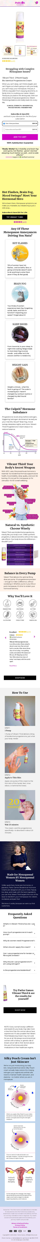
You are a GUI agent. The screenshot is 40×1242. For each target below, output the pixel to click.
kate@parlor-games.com (22, 1238)
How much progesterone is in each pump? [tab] (17, 933)
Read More (13, 666)
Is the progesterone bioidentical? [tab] (17, 970)
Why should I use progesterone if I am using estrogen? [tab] (17, 963)
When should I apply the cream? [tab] (17, 947)
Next (35, 637)
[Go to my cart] (36, 4)
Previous (5, 637)
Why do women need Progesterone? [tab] (18, 941)
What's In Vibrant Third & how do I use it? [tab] (19, 925)
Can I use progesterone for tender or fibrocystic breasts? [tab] (18, 954)
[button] (20, 137)
